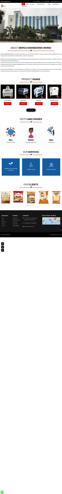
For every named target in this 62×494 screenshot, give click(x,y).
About (27, 4)
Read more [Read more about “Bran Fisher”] (38, 103)
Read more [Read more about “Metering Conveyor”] (54, 103)
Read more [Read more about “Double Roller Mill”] (7, 103)
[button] (2, 25)
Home (23, 4)
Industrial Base (56, 4)
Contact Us (24, 6)
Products (32, 4)
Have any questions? (6, 1)
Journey (49, 4)
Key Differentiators (41, 4)
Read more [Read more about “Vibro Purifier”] (23, 103)
